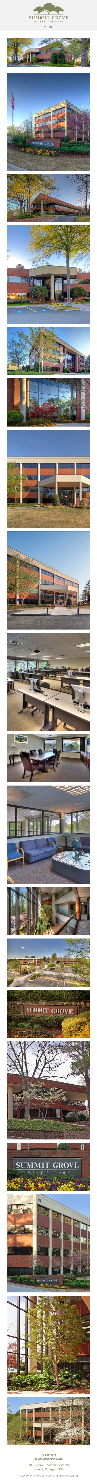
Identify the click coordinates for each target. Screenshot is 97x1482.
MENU (48, 27)
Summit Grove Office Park (48, 12)
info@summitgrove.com (48, 1459)
